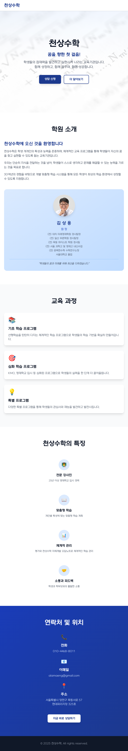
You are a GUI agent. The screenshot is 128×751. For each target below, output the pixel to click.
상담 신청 (50, 79)
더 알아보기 (76, 79)
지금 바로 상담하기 (64, 718)
